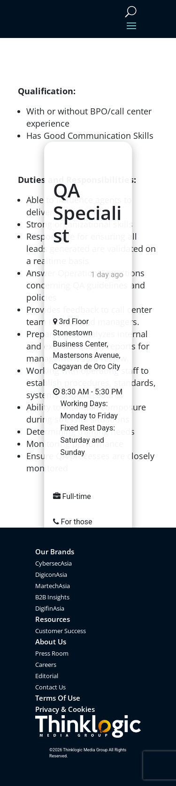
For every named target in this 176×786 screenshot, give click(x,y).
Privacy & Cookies (65, 709)
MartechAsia (52, 586)
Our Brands (54, 551)
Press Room (52, 653)
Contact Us (50, 687)
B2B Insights (52, 597)
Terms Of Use (57, 698)
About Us (50, 641)
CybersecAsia (53, 563)
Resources (52, 619)
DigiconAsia (51, 574)
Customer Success (60, 631)
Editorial (46, 676)
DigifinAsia (49, 608)
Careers (45, 664)
